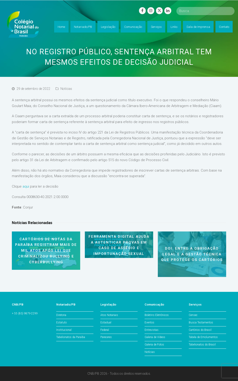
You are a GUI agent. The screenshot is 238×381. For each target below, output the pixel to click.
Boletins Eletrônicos (157, 315)
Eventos (149, 322)
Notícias (66, 89)
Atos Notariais (109, 315)
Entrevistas (152, 330)
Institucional (64, 330)
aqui (26, 186)
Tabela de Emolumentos (203, 337)
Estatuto (61, 322)
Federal (104, 330)
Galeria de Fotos (154, 344)
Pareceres (106, 337)
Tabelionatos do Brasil (202, 344)
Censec (193, 315)
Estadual (105, 322)
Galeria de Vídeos (155, 337)
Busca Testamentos (201, 322)
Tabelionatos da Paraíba (70, 337)
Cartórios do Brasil (200, 330)
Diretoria (61, 315)
